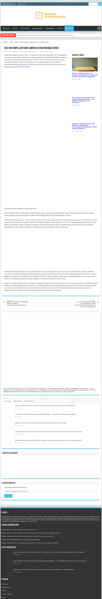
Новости (15, 28)
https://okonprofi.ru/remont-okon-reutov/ (17, 67)
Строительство (25, 28)
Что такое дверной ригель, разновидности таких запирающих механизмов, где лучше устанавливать (84, 303)
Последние (7, 401)
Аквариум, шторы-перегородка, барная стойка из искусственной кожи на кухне (17, 302)
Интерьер (60, 28)
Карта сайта (21, 4)
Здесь (65, 391)
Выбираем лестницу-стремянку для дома (27, 539)
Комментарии (29, 401)
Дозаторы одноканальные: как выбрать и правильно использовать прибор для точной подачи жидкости (84, 126)
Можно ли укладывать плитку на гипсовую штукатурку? (36, 536)
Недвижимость (50, 28)
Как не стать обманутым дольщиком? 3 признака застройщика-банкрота (35, 543)
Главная (6, 28)
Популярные (18, 401)
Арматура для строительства (26, 529)
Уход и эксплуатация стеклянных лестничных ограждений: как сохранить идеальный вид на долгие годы (48, 431)
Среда (69, 28)
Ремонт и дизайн (37, 28)
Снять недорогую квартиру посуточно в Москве (18, 388)
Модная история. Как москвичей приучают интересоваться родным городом (36, 533)
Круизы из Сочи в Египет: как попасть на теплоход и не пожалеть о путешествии (40, 423)
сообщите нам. (32, 521)
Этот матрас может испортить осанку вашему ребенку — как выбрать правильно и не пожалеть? (83, 100)
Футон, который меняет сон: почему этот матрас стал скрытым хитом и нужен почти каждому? (45, 35)
